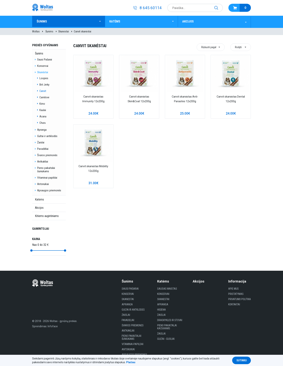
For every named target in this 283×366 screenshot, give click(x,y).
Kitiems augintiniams (47, 215)
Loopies (43, 77)
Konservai (42, 65)
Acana (42, 115)
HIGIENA (161, 308)
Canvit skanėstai (82, 30)
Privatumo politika (239, 298)
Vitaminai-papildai (47, 176)
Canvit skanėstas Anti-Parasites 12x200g (185, 98)
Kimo (42, 102)
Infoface (53, 325)
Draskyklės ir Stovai (169, 319)
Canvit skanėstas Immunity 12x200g (93, 98)
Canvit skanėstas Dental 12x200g (231, 98)
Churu (42, 122)
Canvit (42, 90)
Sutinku (241, 360)
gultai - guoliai (166, 337)
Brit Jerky (44, 83)
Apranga (42, 128)
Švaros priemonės (47, 154)
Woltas (36, 30)
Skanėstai (63, 30)
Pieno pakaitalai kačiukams (167, 326)
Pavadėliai (42, 148)
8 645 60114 (151, 8)
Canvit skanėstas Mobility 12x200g (93, 167)
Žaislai (40, 141)
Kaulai (42, 109)
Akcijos (190, 21)
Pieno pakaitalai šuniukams (46, 168)
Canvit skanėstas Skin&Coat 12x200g (139, 98)
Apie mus (233, 287)
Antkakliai (42, 160)
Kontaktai (234, 303)
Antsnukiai (43, 183)
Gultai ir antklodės (47, 135)
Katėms (116, 21)
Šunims (43, 21)
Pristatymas (236, 292)
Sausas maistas (167, 287)
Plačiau (130, 362)
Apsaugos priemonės (49, 189)
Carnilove (44, 96)
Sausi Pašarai (44, 58)
